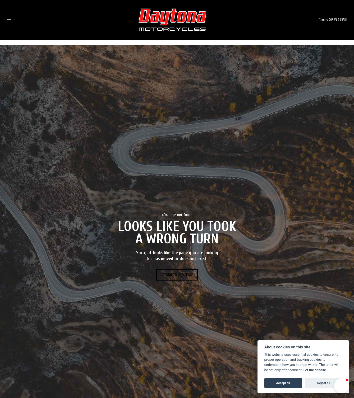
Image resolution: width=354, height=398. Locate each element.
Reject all (323, 383)
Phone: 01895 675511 (333, 20)
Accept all (283, 383)
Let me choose (314, 370)
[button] (341, 385)
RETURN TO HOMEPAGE (177, 275)
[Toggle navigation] (16, 20)
